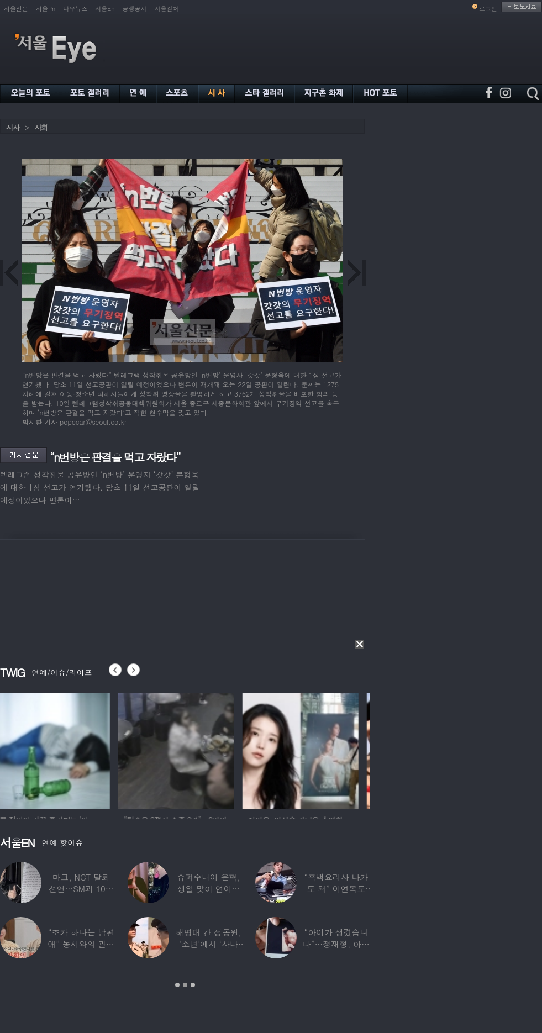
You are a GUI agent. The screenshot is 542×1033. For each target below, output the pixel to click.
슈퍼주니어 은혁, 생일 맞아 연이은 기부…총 (208, 888)
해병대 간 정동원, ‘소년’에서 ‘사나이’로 (208, 943)
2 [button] (185, 985)
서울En (104, 8)
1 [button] (177, 985)
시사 (12, 127)
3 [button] (193, 985)
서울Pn (45, 8)
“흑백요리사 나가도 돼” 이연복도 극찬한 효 (336, 888)
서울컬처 (167, 8)
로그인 (488, 8)
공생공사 (135, 8)
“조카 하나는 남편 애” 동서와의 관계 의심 (81, 943)
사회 (41, 127)
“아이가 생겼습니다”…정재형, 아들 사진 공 (336, 943)
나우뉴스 (75, 8)
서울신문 (16, 8)
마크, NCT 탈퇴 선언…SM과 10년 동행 (81, 888)
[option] (58, 750)
